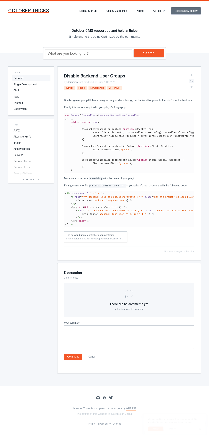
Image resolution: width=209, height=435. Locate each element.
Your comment (72, 322)
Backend (18, 78)
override (69, 88)
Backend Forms (22, 161)
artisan (17, 142)
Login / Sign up (88, 10)
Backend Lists (22, 167)
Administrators (97, 88)
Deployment (20, 108)
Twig (16, 96)
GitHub (157, 10)
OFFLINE (131, 408)
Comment (73, 356)
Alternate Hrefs (22, 136)
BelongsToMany (23, 173)
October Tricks (28, 10)
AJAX (17, 130)
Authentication (22, 148)
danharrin (72, 82)
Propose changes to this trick (179, 251)
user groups (115, 88)
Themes (18, 102)
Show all (31, 179)
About (140, 10)
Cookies (117, 423)
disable (81, 88)
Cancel (92, 356)
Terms (91, 423)
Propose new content (186, 10)
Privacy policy (104, 423)
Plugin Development (25, 84)
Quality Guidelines (116, 10)
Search (148, 53)
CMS (16, 90)
